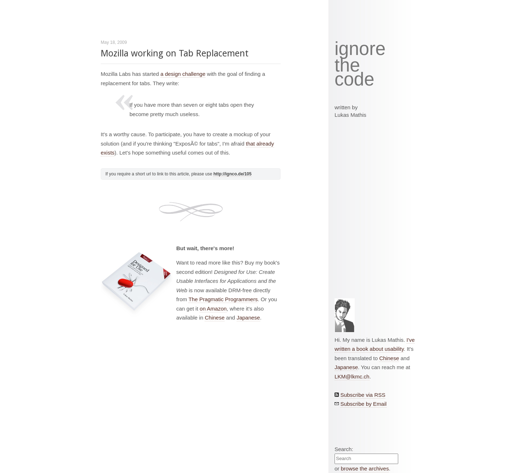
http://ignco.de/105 (232, 173)
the (347, 65)
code (354, 80)
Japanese (248, 317)
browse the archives (365, 468)
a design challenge (182, 74)
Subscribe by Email (363, 404)
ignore (360, 49)
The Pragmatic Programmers (223, 299)
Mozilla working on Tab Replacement (175, 53)
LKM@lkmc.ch (352, 376)
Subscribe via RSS (362, 395)
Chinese (214, 317)
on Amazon (213, 309)
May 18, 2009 (114, 42)
